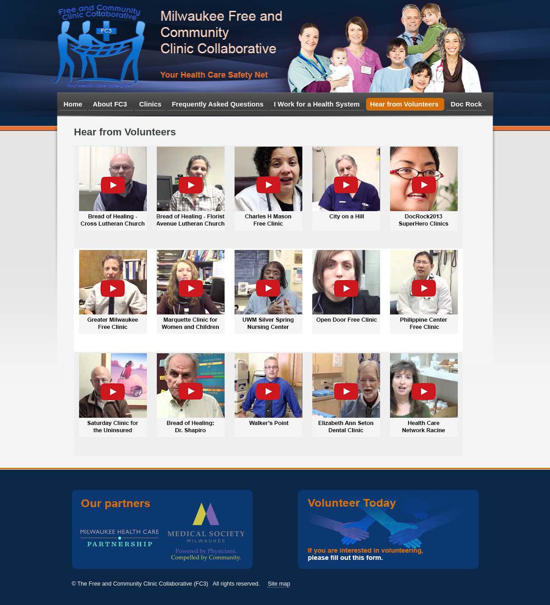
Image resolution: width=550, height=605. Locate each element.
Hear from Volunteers (404, 105)
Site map (279, 584)
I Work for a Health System (317, 104)
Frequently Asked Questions (217, 104)
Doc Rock (466, 104)
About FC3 (110, 105)
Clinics (150, 104)
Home (73, 104)
